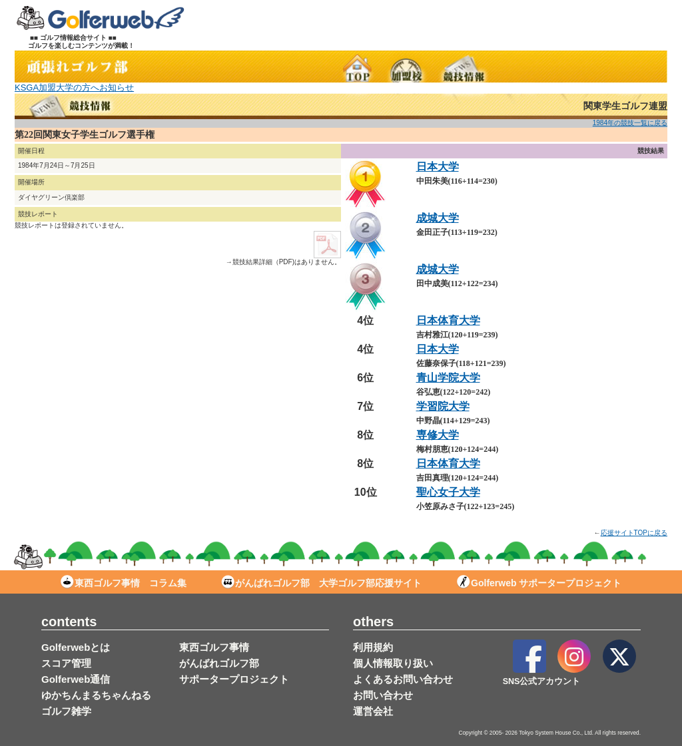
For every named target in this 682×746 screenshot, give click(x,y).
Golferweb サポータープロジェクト (539, 583)
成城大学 (437, 218)
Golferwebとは (75, 647)
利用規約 (373, 647)
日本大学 (437, 166)
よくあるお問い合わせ (403, 679)
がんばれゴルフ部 (219, 663)
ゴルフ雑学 (66, 711)
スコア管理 (66, 663)
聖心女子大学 (448, 492)
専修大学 (437, 435)
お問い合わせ (383, 695)
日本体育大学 (448, 320)
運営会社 (373, 711)
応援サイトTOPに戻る (634, 532)
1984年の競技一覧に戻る (630, 122)
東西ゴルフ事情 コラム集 (123, 583)
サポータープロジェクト (234, 679)
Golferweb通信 (75, 679)
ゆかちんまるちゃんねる (96, 695)
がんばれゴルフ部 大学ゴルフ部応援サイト (321, 583)
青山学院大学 (448, 377)
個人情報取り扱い (393, 663)
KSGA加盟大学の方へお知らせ (74, 88)
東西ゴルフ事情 (214, 647)
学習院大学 (443, 406)
